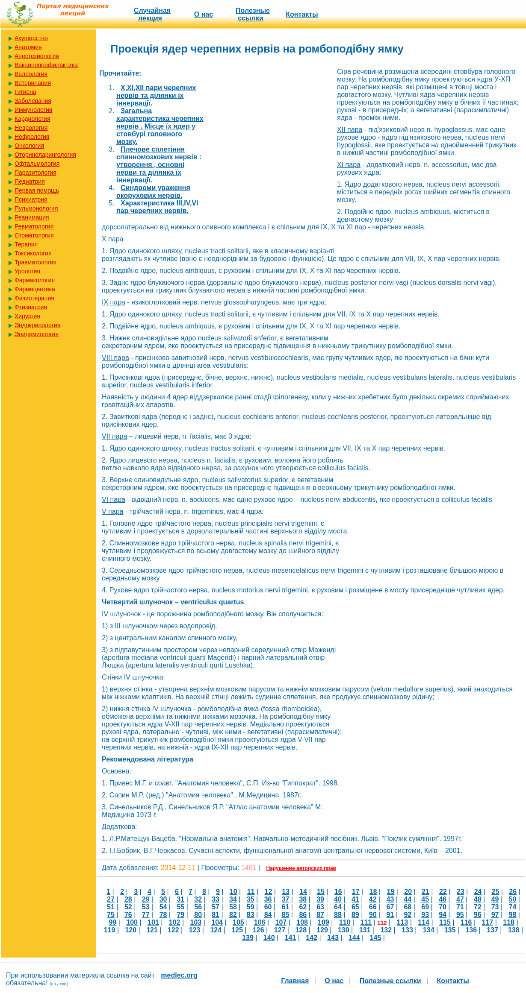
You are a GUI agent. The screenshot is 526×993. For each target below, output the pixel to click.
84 (268, 914)
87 (320, 914)
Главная (295, 980)
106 (260, 922)
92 (407, 914)
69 (425, 907)
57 (215, 907)
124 (216, 930)
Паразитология (35, 172)
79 (180, 914)
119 (109, 930)
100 (132, 922)
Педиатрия (30, 181)
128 (301, 930)
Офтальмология (37, 163)
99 (112, 922)
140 (269, 937)
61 (286, 907)
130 (343, 930)
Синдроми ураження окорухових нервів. (153, 191)
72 (478, 907)
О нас (203, 14)
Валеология (31, 73)
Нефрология (32, 136)
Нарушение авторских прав (301, 868)
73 (495, 907)
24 (478, 891)
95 (460, 914)
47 (460, 899)
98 (513, 914)
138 (514, 930)
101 (153, 922)
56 (198, 907)
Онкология (29, 145)
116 (466, 922)
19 (390, 891)
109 (323, 922)
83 (250, 914)
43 (390, 899)
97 (495, 914)
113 (402, 922)
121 (152, 930)
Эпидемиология (37, 334)
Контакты (302, 14)
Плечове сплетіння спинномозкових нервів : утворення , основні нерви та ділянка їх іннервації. (158, 165)
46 (442, 899)
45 (425, 899)
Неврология (31, 127)
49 (495, 899)
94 (442, 914)
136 (471, 930)
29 (146, 899)
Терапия (26, 244)
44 (407, 899)
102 (174, 922)
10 (233, 891)
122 (173, 930)
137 (492, 930)
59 (250, 907)
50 (513, 899)
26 (513, 891)
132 (386, 930)
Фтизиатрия (31, 307)
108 (302, 922)
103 (195, 922)
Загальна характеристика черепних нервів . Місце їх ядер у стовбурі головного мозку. (160, 126)
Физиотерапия (34, 298)
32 (198, 899)
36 (268, 899)
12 (268, 891)
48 (478, 899)
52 (128, 907)
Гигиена (25, 91)
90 (373, 914)
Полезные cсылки (253, 14)
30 (163, 899)
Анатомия (28, 47)
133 (407, 930)
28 (128, 899)
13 (286, 891)
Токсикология (33, 253)
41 (355, 899)
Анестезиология (37, 56)
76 (128, 914)
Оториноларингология (45, 154)
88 (338, 914)
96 (478, 914)
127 (280, 930)
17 (356, 891)
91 (390, 914)
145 (375, 937)
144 (354, 937)
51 (111, 907)
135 (450, 930)
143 (333, 937)
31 (180, 899)
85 (286, 914)
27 (111, 899)
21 (425, 891)
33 (215, 899)
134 (428, 930)
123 (195, 930)
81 (215, 914)
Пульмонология (36, 208)
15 (321, 891)
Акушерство (31, 38)
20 (408, 891)
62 (303, 907)
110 (345, 922)
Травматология (35, 262)
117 (487, 922)
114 (423, 922)
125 (237, 930)
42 (373, 899)
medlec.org (179, 975)
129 (322, 930)
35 (250, 899)
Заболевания (33, 100)
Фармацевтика (35, 289)
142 (311, 937)
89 (355, 914)
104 (217, 922)
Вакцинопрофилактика (46, 65)
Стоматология (34, 235)
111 (366, 922)
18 (373, 891)
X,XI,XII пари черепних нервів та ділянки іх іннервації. (156, 95)
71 (460, 907)
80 (198, 914)
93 (425, 914)
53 (146, 907)
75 (111, 914)
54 (163, 907)
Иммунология (33, 109)
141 (290, 937)
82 (233, 914)
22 (443, 891)
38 (303, 899)
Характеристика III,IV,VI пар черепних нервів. (157, 206)
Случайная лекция (152, 14)
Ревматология (34, 226)
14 (303, 891)
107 (281, 922)
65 (355, 907)
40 (338, 899)
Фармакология (35, 280)
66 (373, 907)
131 (365, 930)
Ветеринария (33, 82)
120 (130, 930)
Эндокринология (37, 325)
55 (180, 907)
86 (303, 914)
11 (251, 891)
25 (495, 891)
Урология (27, 271)
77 (146, 914)
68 (407, 907)
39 (320, 899)
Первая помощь (37, 190)
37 (286, 899)
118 (508, 922)
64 (338, 907)
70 (442, 907)
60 (268, 907)
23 (460, 891)
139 (248, 937)
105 (238, 922)
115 (445, 922)
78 (163, 914)
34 (233, 899)
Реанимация (32, 217)
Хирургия (27, 316)
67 (390, 907)
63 (320, 907)
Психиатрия (31, 199)
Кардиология (32, 118)
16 (338, 891)
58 (233, 907)
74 (513, 907)
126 (258, 930)
